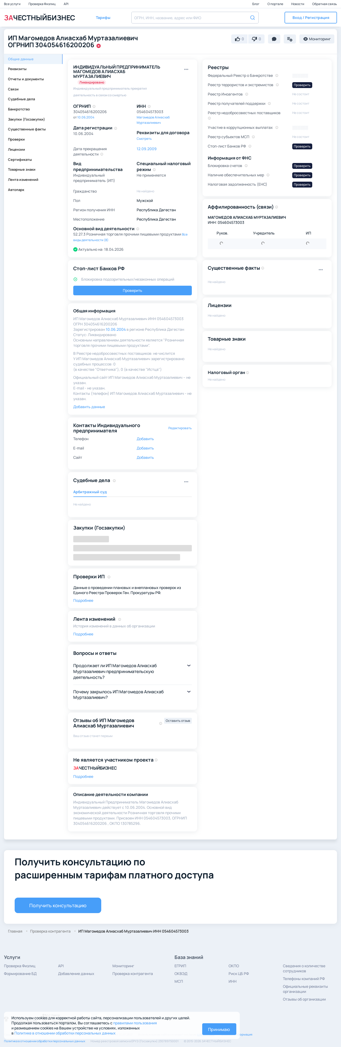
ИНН (233, 981)
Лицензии (16, 149)
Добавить (145, 438)
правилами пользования (135, 1022)
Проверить (132, 290)
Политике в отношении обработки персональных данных (65, 1033)
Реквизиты (17, 68)
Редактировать (180, 428)
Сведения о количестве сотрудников (304, 968)
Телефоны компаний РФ (304, 978)
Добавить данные (89, 406)
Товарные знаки (21, 169)
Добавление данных (76, 973)
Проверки (16, 139)
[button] (311, 17)
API (66, 4)
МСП (178, 981)
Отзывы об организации (304, 999)
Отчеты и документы (26, 79)
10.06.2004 (85, 117)
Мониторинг (123, 965)
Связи (13, 89)
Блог (256, 4)
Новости (298, 4)
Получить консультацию (58, 905)
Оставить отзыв (178, 720)
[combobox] (195, 17)
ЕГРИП (180, 965)
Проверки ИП (89, 576)
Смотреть (144, 138)
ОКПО (234, 965)
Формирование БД (20, 973)
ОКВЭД (180, 973)
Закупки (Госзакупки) (26, 119)
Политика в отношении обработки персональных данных (44, 1041)
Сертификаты (20, 159)
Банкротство (19, 109)
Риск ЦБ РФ (239, 973)
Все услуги (12, 4)
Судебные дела (21, 99)
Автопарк (16, 189)
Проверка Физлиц (42, 4)
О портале (275, 4)
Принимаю (219, 1029)
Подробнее (83, 600)
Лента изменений (23, 179)
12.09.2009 (147, 148)
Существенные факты (27, 129)
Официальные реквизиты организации (305, 989)
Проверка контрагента (132, 973)
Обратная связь (324, 4)
